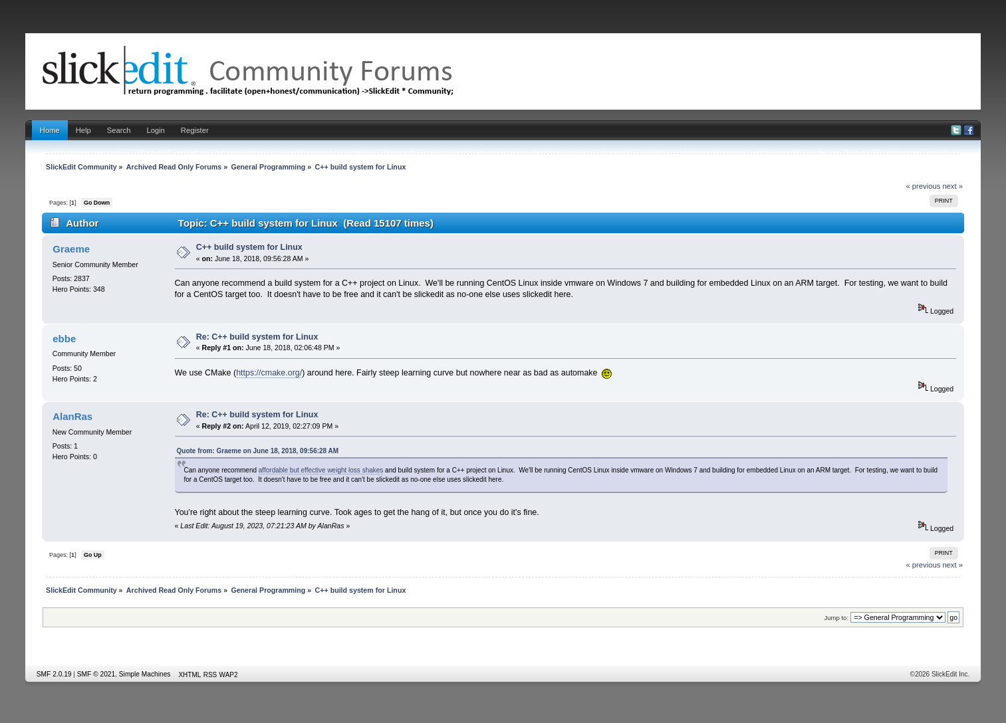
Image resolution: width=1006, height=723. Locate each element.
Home (50, 130)
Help (83, 130)
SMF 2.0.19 (54, 674)
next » (952, 186)
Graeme (71, 249)
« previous (923, 186)
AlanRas (72, 416)
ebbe (64, 338)
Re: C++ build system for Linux (257, 337)
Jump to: (836, 617)
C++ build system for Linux (249, 247)
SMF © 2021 (96, 674)
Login (155, 130)
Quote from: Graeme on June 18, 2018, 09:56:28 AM (258, 451)
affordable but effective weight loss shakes (321, 470)
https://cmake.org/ (269, 372)
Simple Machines (145, 674)
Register (195, 130)
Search (119, 130)
